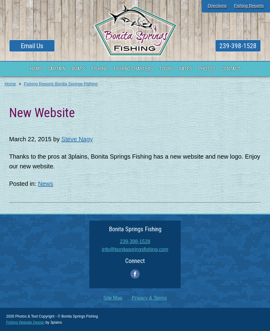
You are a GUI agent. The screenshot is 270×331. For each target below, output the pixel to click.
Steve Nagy (77, 139)
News (45, 183)
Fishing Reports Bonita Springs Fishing (61, 83)
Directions (217, 5)
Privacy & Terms (149, 297)
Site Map (113, 297)
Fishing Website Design (25, 322)
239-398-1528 (238, 46)
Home (10, 83)
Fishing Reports (249, 5)
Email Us (32, 46)
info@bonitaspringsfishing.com (135, 249)
